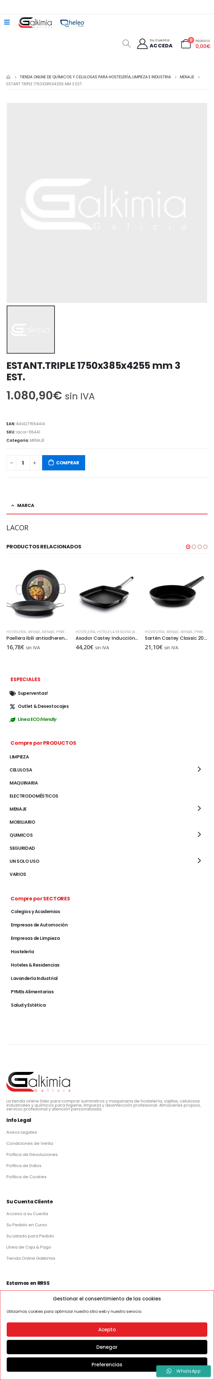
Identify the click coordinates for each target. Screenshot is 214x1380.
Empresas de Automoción (39, 925)
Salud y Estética (28, 1005)
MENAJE (37, 440)
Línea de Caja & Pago (28, 1247)
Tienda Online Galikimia (30, 1258)
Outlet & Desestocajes (39, 706)
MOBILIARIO (22, 822)
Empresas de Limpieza (35, 938)
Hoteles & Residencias (117, 632)
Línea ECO (33, 719)
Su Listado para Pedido (30, 1236)
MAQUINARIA (24, 783)
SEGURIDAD (22, 848)
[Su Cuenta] (154, 43)
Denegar (107, 1347)
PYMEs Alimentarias (32, 992)
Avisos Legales (21, 1132)
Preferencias (107, 1364)
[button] (188, 547)
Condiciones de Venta (29, 1143)
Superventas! (29, 693)
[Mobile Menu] (7, 22)
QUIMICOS (21, 835)
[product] (37, 592)
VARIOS (18, 874)
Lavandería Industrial (34, 978)
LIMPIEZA (19, 757)
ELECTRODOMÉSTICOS (34, 796)
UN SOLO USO (24, 861)
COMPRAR (67, 463)
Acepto (107, 1329)
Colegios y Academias (35, 911)
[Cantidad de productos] (23, 462)
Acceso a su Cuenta (27, 1214)
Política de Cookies (26, 1177)
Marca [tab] (25, 505)
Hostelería (16, 632)
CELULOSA (21, 770)
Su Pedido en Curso (26, 1225)
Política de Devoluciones (32, 1154)
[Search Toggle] (126, 43)
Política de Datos (23, 1166)
